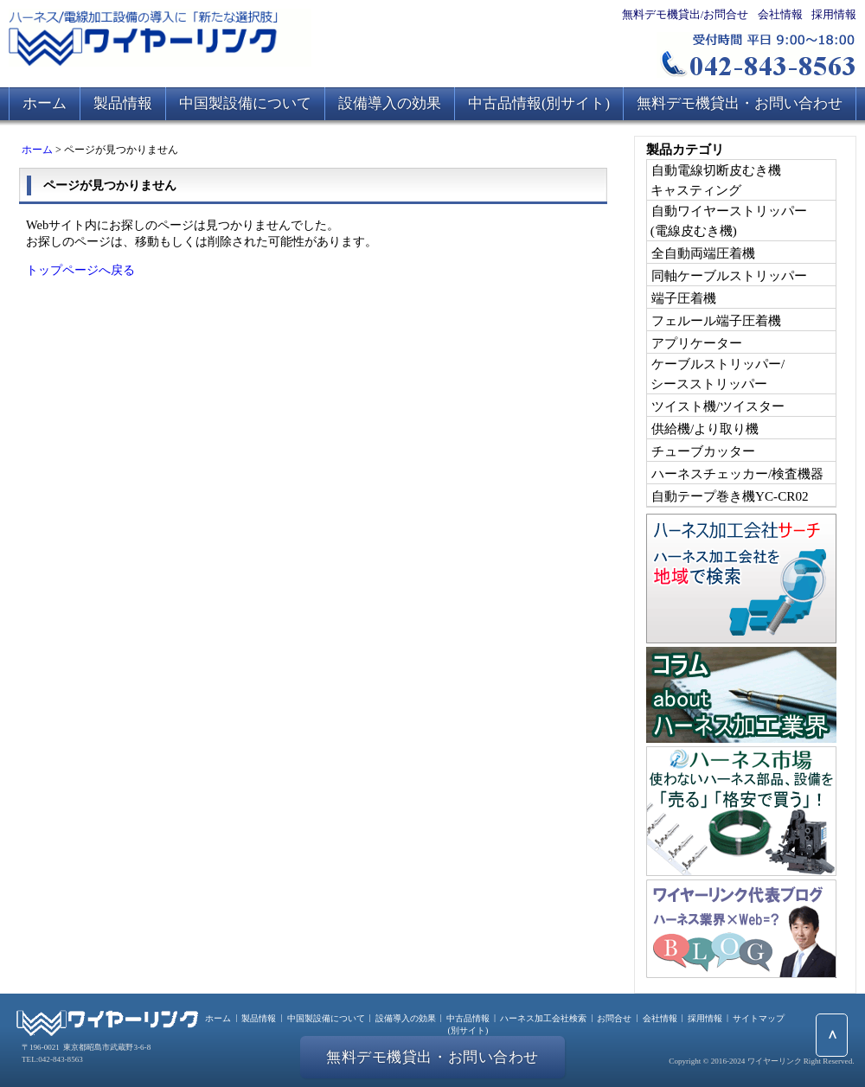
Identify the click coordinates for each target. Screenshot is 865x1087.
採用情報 (833, 14)
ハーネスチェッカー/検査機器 (737, 473)
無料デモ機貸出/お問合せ (685, 14)
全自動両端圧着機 (703, 253)
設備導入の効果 (389, 103)
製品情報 (122, 103)
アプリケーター (696, 343)
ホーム (44, 103)
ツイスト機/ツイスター (718, 406)
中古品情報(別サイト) (539, 103)
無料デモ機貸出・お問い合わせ (740, 103)
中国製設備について (245, 103)
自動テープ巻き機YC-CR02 (730, 496)
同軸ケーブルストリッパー (729, 275)
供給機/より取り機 (705, 428)
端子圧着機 (683, 298)
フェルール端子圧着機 (716, 320)
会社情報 (780, 14)
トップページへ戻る (80, 270)
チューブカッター (703, 451)
